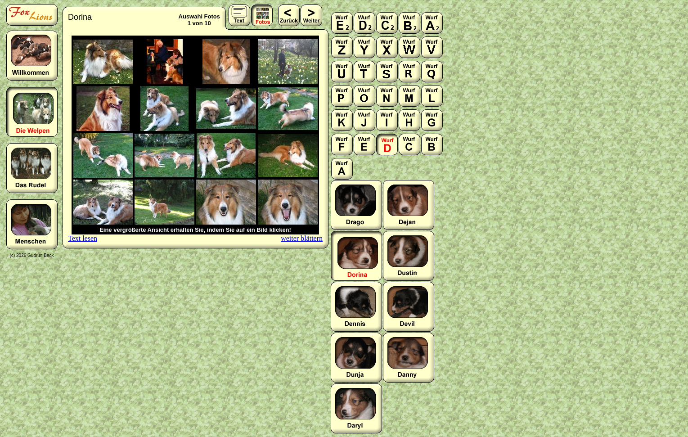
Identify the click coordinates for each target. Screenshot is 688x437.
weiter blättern (302, 238)
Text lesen (82, 238)
